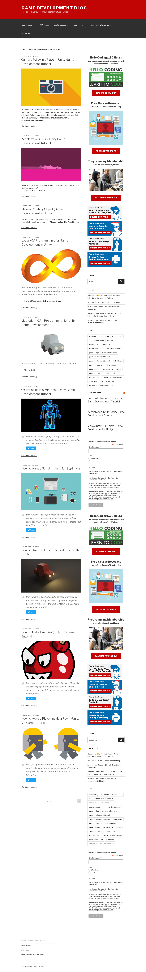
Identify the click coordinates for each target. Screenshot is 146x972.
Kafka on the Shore (52, 301)
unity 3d (115, 373)
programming (108, 369)
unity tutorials (94, 377)
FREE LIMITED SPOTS (106, 151)
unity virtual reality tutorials (112, 377)
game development (109, 353)
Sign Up (92, 467)
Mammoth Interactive (101, 25)
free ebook (106, 344)
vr (102, 381)
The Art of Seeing (71, 222)
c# (121, 336)
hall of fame (117, 361)
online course (111, 365)
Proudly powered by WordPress (33, 967)
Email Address (95, 447)
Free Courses (28, 25)
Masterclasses (61, 25)
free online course (96, 349)
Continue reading (29, 126)
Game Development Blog (54, 7)
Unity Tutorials (26, 946)
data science (99, 340)
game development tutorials (100, 361)
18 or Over (94, 459)
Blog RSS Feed (94, 393)
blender (114, 336)
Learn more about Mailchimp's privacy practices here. (104, 498)
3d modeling (93, 336)
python (118, 369)
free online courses (113, 349)
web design (93, 385)
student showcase (96, 373)
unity (108, 373)
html (90, 365)
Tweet (32, 448)
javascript (99, 365)
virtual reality (93, 381)
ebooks (110, 340)
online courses (94, 369)
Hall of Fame (26, 34)
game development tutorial (99, 357)
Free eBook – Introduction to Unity (107, 302)
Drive (42, 191)
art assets (105, 336)
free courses (94, 344)
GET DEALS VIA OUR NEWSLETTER (102, 441)
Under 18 (94, 461)
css (90, 340)
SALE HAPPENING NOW (106, 198)
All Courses (44, 25)
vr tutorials (110, 381)
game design (94, 353)
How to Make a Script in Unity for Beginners (51, 468)
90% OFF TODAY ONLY (106, 93)
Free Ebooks (80, 25)
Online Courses (26, 950)
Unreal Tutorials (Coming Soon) (32, 954)
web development (107, 385)
